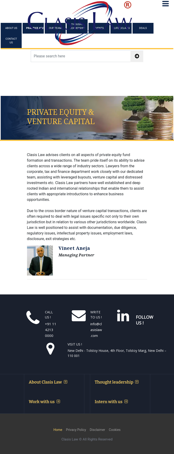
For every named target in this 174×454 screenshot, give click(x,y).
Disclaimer (97, 430)
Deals (143, 28)
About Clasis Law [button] (48, 382)
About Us (11, 28)
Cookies (114, 430)
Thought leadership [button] (117, 382)
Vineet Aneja (74, 248)
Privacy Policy (76, 430)
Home (57, 430)
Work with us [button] (44, 401)
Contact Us (11, 40)
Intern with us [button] (111, 401)
